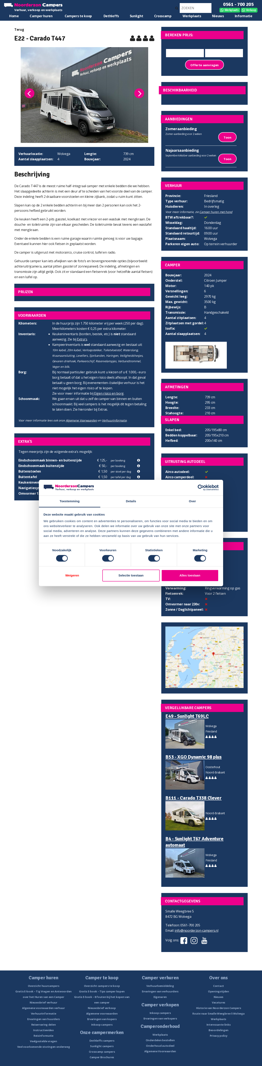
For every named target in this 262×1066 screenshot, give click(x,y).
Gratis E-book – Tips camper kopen (102, 991)
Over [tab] (192, 501)
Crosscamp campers (102, 1051)
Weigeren (72, 575)
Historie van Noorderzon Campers (218, 1008)
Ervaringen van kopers (102, 1019)
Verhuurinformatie (114, 420)
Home (14, 16)
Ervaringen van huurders (43, 1019)
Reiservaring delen (43, 1024)
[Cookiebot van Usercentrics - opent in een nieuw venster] (201, 488)
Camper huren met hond (215, 212)
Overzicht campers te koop (102, 986)
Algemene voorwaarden (102, 1013)
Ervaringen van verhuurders (160, 991)
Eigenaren (160, 997)
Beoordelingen (218, 1030)
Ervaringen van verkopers (160, 1018)
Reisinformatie (43, 1036)
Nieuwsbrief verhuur (43, 1002)
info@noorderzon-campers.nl (196, 930)
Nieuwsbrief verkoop (102, 1008)
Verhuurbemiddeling (160, 986)
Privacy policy (218, 1036)
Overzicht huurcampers (43, 986)
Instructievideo (43, 1030)
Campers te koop (78, 16)
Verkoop (251, 10)
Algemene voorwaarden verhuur (43, 1008)
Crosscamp (163, 16)
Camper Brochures (102, 1057)
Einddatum (224, 45)
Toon (227, 137)
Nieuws (218, 16)
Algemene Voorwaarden (81, 420)
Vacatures (218, 1002)
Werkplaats (232, 10)
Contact (218, 986)
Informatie (243, 16)
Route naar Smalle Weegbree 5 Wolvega (218, 1013)
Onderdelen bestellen (160, 1040)
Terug (19, 29)
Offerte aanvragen (204, 65)
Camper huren (41, 16)
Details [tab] (131, 501)
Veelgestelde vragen (43, 1041)
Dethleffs (111, 16)
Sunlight (136, 16)
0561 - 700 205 (238, 4)
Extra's (82, 339)
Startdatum (185, 45)
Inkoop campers (102, 1024)
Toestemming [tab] (70, 501)
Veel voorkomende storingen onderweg (43, 1047)
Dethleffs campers (101, 1040)
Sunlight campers (101, 1046)
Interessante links (219, 1024)
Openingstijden (218, 991)
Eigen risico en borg (109, 393)
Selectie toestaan (131, 575)
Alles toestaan (190, 575)
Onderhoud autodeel (160, 1046)
